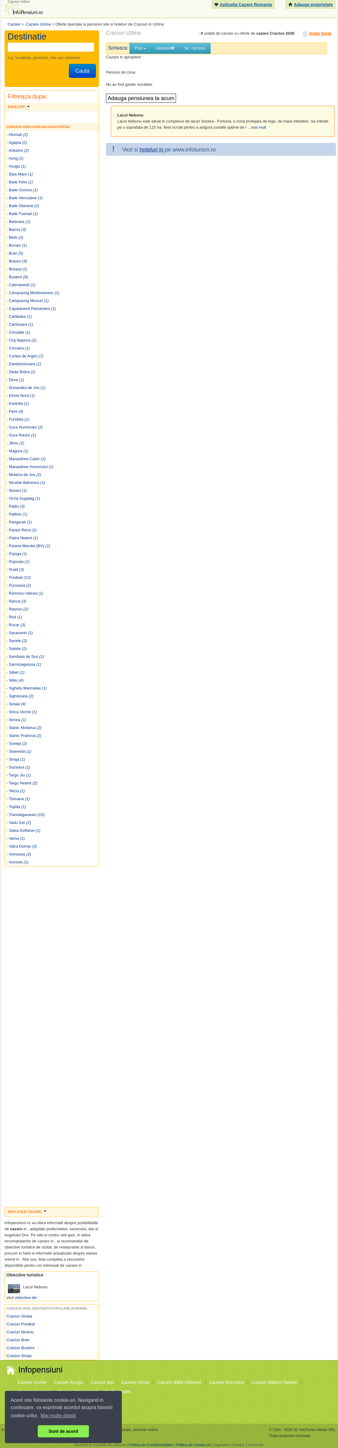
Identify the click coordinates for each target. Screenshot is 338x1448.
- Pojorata (18, 561)
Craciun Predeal (20, 1324)
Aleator (165, 48)
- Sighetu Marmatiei (26, 688)
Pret (140, 48)
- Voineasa (18, 854)
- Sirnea (16, 719)
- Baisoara (18, 221)
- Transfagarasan (25, 814)
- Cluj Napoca (21, 340)
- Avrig (14, 158)
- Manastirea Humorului (30, 466)
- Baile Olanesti (22, 205)
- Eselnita (17, 403)
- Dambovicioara (23, 364)
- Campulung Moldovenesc (32, 292)
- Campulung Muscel (27, 300)
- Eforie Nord (20, 395)
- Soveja (16, 743)
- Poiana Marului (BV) (28, 545)
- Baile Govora (22, 190)
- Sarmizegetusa (23, 664)
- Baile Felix (19, 182)
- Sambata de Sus (25, 656)
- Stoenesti (18, 751)
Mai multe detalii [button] (58, 1415)
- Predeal (18, 577)
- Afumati (17, 134)
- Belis (14, 237)
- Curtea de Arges (24, 356)
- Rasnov (17, 609)
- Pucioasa (18, 585)
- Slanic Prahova (23, 735)
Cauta (82, 71)
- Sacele (16, 640)
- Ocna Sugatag (23, 498)
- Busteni (17, 277)
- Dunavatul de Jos (25, 387)
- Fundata (17, 419)
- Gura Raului (21, 435)
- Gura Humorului (24, 427)
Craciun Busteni (20, 1348)
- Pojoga (16, 553)
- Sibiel (15, 672)
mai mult (258, 127)
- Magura (17, 451)
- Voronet (17, 862)
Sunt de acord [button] (63, 1431)
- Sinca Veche (21, 712)
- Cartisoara (19, 324)
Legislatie (221, 1445)
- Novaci (16, 490)
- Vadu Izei (18, 822)
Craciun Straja (18, 1355)
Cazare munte (32, 1382)
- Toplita (16, 806)
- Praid (15, 569)
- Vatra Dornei (21, 846)
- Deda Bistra (20, 372)
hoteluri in (152, 150)
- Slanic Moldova (24, 727)
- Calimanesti (20, 285)
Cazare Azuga (68, 1382)
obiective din (26, 1297)
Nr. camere (195, 48)
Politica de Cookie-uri (193, 1445)
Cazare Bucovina (226, 1382)
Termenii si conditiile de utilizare (100, 1445)
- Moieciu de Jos (23, 474)
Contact (237, 1445)
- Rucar (15, 625)
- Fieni (14, 411)
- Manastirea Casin (26, 459)
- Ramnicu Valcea (24, 593)
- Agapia (16, 142)
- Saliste (16, 648)
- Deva (15, 379)
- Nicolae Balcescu (25, 482)
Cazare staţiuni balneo (274, 1382)
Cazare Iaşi (102, 1382)
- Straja (15, 759)
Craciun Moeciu (20, 1332)
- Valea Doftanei (23, 830)
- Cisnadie (18, 332)
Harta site (256, 1445)
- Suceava (18, 767)
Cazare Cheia (135, 1382)
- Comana (18, 348)
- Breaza (16, 269)
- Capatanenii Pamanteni (31, 308)
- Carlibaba (19, 316)
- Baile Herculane (24, 198)
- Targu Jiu (18, 775)
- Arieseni (17, 150)
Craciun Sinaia (19, 1316)
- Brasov (16, 261)
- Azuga (16, 166)
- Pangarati (19, 522)
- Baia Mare (19, 174)
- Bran (14, 253)
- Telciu (15, 791)
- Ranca (16, 601)
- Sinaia (16, 704)
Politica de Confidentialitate (151, 1445)
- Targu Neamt (21, 783)
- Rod (14, 617)
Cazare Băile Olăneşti (179, 1382)
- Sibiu (14, 680)
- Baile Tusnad (22, 213)
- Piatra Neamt (22, 538)
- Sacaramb (19, 632)
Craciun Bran (18, 1340)
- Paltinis (16, 514)
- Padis (15, 506)
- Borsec (16, 245)
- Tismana (18, 799)
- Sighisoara (19, 696)
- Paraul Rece (21, 530)
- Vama (15, 838)
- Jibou (15, 443)
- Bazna (16, 229)
